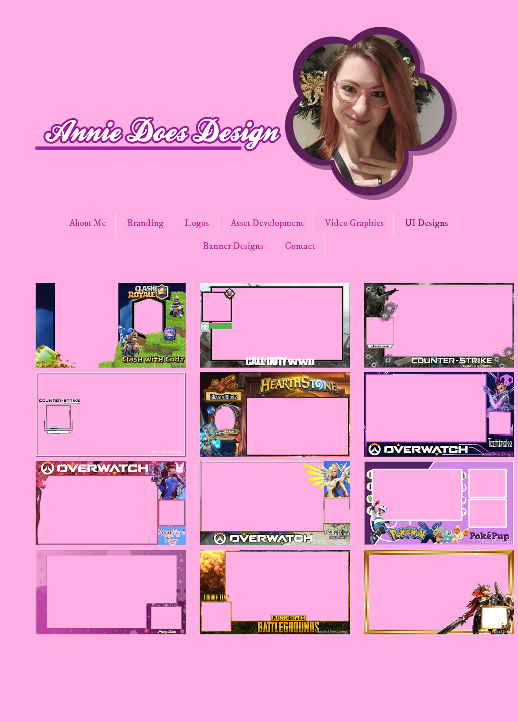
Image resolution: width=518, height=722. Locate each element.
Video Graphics (354, 223)
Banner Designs (233, 246)
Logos (197, 223)
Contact (300, 246)
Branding (145, 223)
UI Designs (426, 223)
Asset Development (267, 223)
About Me (87, 223)
